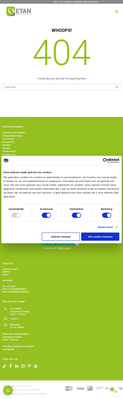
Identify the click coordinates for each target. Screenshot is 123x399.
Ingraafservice (9, 154)
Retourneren (8, 142)
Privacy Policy (26, 393)
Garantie (6, 148)
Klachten (6, 145)
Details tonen (105, 227)
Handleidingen (9, 151)
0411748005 (15, 309)
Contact (14, 318)
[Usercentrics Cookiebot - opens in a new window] (105, 160)
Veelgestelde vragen (12, 136)
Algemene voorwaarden (14, 132)
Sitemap (41, 393)
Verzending (8, 139)
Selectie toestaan (61, 236)
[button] (8, 390)
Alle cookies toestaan (100, 236)
